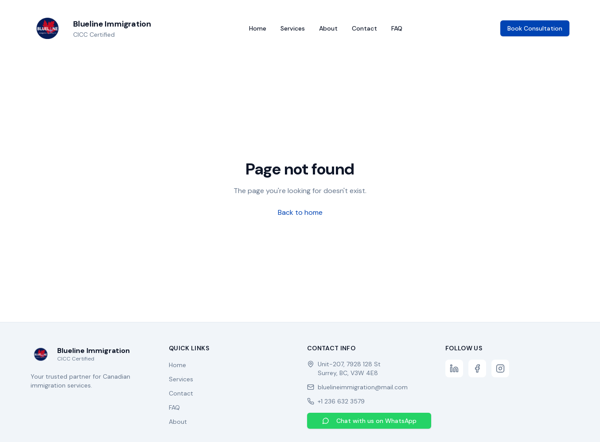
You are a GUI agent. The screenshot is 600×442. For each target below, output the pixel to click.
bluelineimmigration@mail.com (363, 387)
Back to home (300, 212)
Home (257, 28)
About (328, 28)
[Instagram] (500, 368)
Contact (364, 28)
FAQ (396, 28)
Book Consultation (534, 28)
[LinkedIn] (454, 368)
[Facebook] (477, 368)
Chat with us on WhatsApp (369, 421)
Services (293, 28)
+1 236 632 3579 (341, 401)
